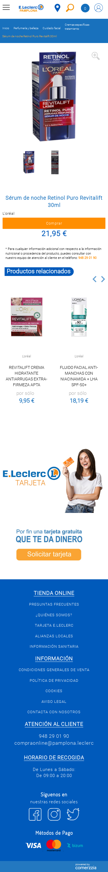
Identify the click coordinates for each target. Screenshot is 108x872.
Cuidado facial (51, 28)
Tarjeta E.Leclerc (54, 625)
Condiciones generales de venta (54, 670)
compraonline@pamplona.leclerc (54, 743)
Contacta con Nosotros (54, 712)
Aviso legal (54, 701)
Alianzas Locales (54, 636)
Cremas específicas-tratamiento (77, 26)
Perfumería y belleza (26, 28)
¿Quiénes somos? (54, 615)
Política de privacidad (54, 680)
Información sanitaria (54, 646)
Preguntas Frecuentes (54, 604)
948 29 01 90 (87, 258)
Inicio (5, 28)
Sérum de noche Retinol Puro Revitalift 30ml (29, 36)
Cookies (54, 691)
